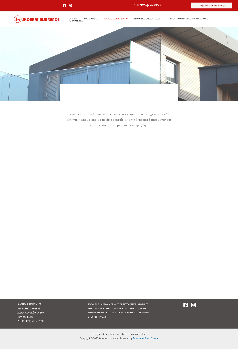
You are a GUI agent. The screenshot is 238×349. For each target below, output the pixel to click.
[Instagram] (70, 5)
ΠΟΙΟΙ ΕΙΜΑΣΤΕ (88, 19)
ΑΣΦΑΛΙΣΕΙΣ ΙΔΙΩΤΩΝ (110, 19)
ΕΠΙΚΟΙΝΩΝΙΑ (212, 19)
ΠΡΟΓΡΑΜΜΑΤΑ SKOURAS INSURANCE (182, 19)
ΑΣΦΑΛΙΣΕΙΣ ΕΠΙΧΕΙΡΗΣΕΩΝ (142, 19)
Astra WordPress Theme (146, 338)
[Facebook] (64, 5)
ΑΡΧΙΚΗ (73, 19)
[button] (211, 5)
